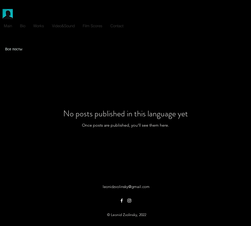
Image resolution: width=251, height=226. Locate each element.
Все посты (13, 49)
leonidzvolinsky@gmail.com (126, 186)
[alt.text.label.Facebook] (238, 24)
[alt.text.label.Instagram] (245, 24)
